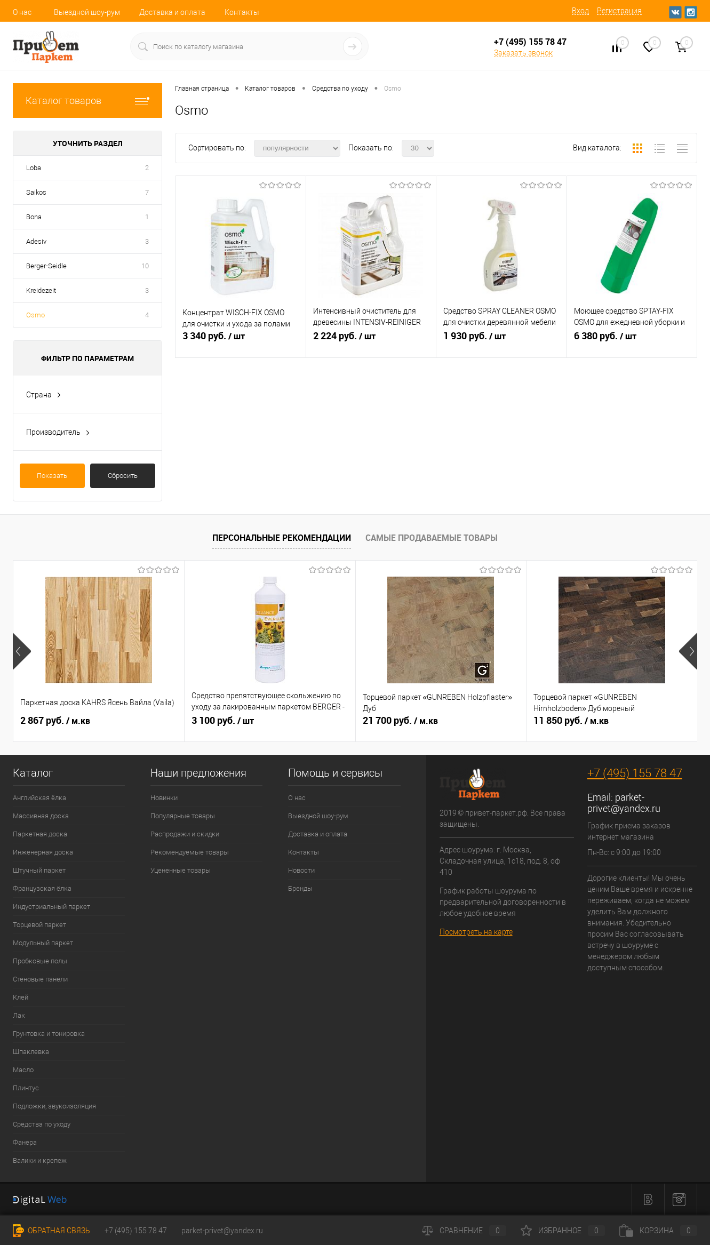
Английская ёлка (39, 798)
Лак (19, 1015)
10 (145, 266)
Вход (580, 10)
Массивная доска (41, 816)
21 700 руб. (400, 721)
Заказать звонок (523, 53)
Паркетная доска (40, 834)
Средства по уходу (41, 1124)
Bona (34, 217)
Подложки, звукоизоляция (54, 1106)
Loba (33, 168)
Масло (23, 1070)
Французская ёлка (42, 888)
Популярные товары (182, 816)
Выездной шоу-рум (87, 12)
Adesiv (36, 241)
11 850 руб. (571, 721)
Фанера (25, 1142)
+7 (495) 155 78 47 (634, 773)
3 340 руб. (240, 340)
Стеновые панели (40, 979)
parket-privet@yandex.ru (623, 803)
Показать (52, 476)
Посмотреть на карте (476, 932)
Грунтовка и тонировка (49, 1033)
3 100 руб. (223, 721)
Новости (301, 870)
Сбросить (123, 476)
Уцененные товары (180, 870)
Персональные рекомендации (281, 538)
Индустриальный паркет (51, 907)
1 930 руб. (501, 340)
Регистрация (619, 10)
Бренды (300, 888)
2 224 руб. (371, 340)
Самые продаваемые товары (431, 538)
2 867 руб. (55, 721)
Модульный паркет (43, 943)
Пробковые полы (40, 961)
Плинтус (26, 1088)
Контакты (242, 12)
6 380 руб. (632, 340)
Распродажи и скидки (184, 834)
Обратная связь (51, 1230)
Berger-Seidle (46, 266)
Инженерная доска (43, 852)
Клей (20, 997)
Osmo (35, 315)
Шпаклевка (31, 1052)
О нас (22, 12)
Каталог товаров (87, 100)
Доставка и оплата (172, 12)
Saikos (36, 192)
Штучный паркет (39, 870)
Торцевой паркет (39, 925)
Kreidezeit (41, 290)
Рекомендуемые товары (189, 852)
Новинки (164, 798)
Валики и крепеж (40, 1160)
